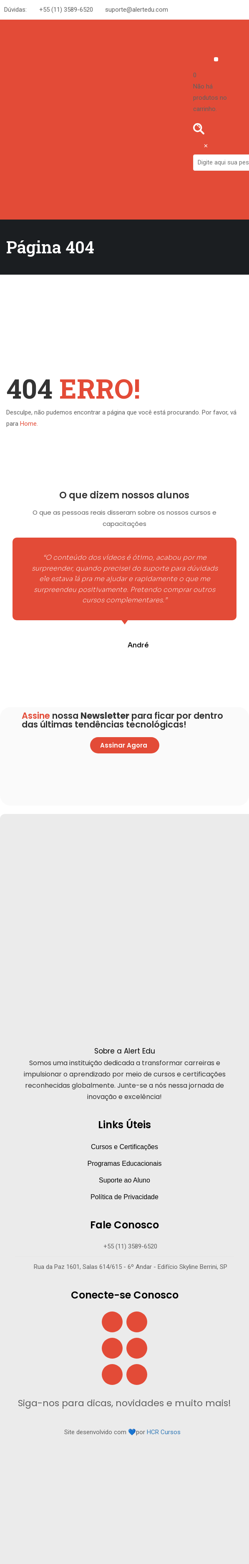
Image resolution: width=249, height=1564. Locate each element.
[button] (216, 59)
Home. (29, 423)
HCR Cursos (164, 1432)
